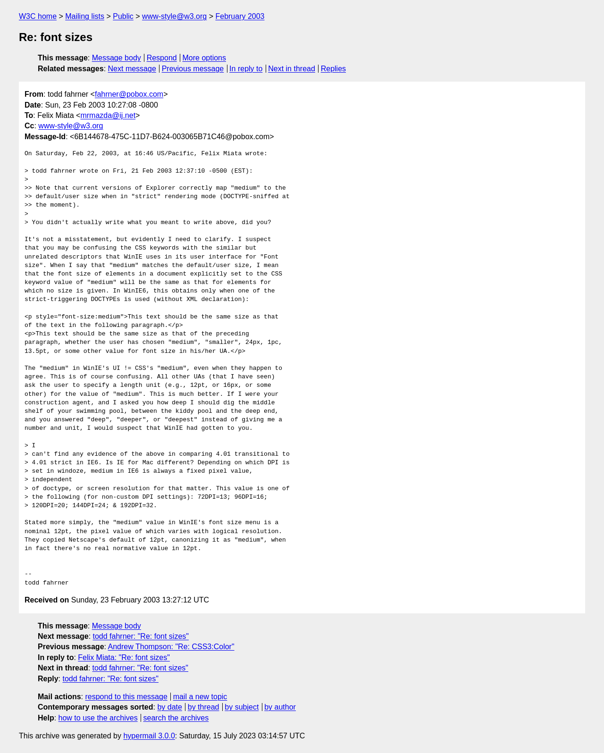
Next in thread (291, 69)
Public (123, 16)
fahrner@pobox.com (129, 94)
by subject (242, 707)
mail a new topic (200, 697)
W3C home (38, 16)
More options (204, 58)
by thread (203, 707)
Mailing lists (84, 16)
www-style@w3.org (174, 16)
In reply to (245, 69)
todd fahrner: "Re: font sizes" (141, 636)
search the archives (176, 718)
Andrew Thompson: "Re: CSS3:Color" (171, 647)
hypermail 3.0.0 (149, 736)
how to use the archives (98, 718)
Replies (333, 69)
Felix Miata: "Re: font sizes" (124, 657)
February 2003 (239, 16)
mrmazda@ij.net (107, 115)
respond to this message (126, 697)
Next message (132, 69)
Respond (162, 58)
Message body (116, 58)
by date (169, 707)
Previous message (193, 69)
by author (280, 707)
